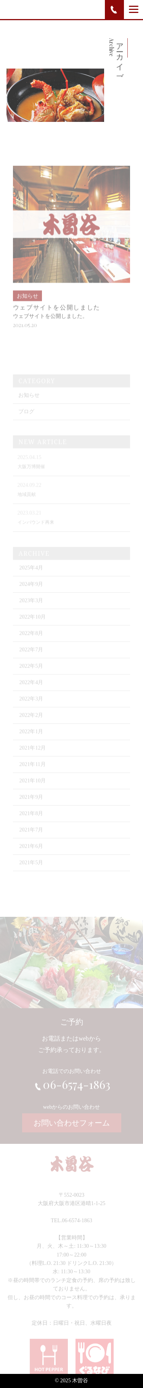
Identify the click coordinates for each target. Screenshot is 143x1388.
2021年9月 (31, 805)
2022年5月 (31, 673)
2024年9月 (31, 592)
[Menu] (133, 9)
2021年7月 (31, 837)
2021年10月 (32, 788)
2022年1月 (31, 739)
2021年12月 (32, 755)
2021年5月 (31, 870)
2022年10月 (32, 624)
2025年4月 (31, 575)
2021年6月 (31, 854)
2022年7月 (31, 657)
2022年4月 (31, 690)
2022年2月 (31, 723)
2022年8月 (31, 641)
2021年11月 (32, 772)
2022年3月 (31, 706)
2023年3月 (31, 608)
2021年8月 (31, 821)
